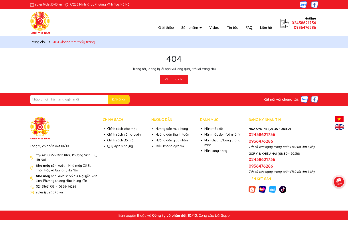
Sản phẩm (190, 27)
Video (214, 27)
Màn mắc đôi (213, 129)
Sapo (225, 215)
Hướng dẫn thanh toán (172, 135)
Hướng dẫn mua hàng (172, 129)
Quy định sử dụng (120, 146)
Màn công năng (215, 151)
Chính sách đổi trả (120, 140)
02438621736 (304, 22)
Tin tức (232, 27)
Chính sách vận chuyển (124, 135)
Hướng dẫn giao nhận (172, 140)
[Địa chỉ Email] (80, 99)
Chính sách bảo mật (122, 129)
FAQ (249, 27)
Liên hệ (266, 27)
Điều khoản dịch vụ (170, 146)
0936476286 (305, 27)
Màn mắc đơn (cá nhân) (222, 135)
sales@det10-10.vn (48, 4)
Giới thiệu (166, 27)
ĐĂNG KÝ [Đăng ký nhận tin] (118, 99)
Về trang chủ (174, 79)
